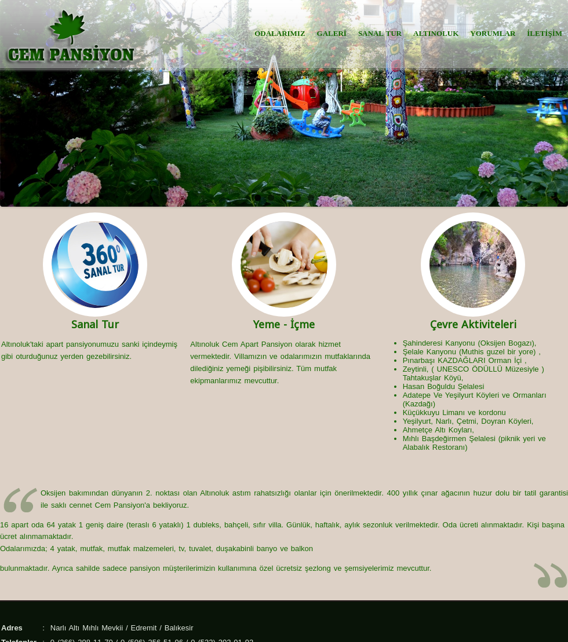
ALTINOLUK (435, 33)
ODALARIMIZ (279, 33)
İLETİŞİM (544, 33)
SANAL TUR (380, 33)
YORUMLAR (492, 33)
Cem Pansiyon (120, 505)
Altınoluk (15, 344)
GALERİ (332, 33)
